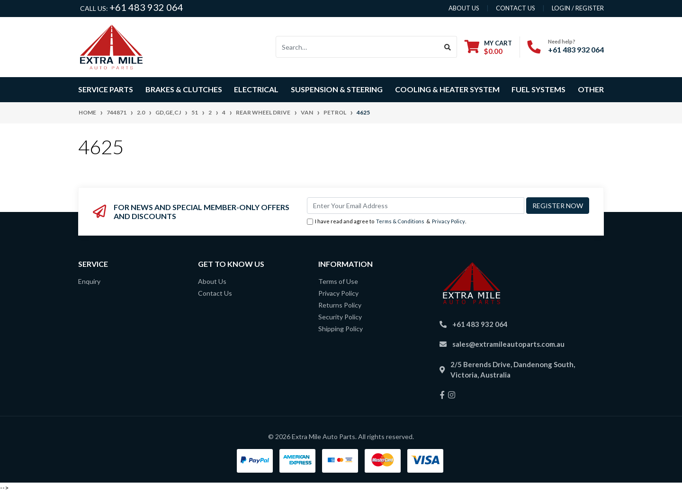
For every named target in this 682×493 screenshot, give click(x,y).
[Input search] (357, 47)
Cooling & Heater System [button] (447, 89)
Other (591, 89)
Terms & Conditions (400, 221)
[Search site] (448, 47)
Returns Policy (339, 305)
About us (464, 8)
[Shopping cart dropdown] (488, 47)
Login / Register (578, 8)
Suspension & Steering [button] (337, 89)
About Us (212, 281)
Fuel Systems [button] (538, 89)
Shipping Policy (340, 329)
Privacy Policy (448, 221)
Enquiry (89, 281)
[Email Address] (415, 205)
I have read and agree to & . (386, 222)
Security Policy (340, 317)
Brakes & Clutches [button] (183, 89)
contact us (515, 8)
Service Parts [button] (105, 89)
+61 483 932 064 (146, 7)
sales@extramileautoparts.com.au (508, 344)
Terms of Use (338, 281)
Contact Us (215, 293)
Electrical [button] (256, 89)
